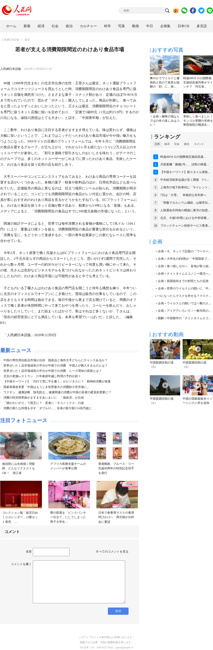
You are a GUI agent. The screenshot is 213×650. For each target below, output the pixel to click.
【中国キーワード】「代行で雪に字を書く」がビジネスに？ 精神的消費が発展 (57, 381)
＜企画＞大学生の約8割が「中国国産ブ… (182, 258)
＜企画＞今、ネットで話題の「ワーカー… (183, 251)
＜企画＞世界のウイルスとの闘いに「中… (183, 288)
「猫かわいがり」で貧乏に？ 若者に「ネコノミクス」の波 (43, 403)
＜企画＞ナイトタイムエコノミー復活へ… (183, 273)
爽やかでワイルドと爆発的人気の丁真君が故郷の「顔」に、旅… (165, 82)
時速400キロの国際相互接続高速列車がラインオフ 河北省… (198, 82)
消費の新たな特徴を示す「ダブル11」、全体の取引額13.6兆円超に (47, 408)
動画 (135, 26)
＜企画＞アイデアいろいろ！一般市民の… (183, 310)
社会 (55, 26)
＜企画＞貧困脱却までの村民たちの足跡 (182, 281)
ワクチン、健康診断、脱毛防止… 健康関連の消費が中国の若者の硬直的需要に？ (57, 392)
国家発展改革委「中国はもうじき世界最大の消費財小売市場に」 (46, 387)
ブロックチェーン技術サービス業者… (185, 225)
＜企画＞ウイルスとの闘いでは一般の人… (183, 303)
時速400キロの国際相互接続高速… (183, 156)
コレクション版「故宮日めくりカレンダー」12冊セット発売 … (20, 517)
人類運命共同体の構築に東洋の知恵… (185, 210)
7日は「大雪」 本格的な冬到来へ (183, 195)
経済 (41, 26)
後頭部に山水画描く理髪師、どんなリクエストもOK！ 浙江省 (18, 468)
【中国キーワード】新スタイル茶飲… (185, 172)
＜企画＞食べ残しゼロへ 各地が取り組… (183, 266)
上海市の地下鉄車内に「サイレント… (185, 187)
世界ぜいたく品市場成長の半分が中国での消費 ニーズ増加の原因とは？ (52, 370)
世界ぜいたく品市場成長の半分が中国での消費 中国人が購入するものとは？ (55, 365)
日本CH (183, 26)
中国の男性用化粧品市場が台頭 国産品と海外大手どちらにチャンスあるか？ (55, 360)
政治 (69, 26)
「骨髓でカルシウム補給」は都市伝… (185, 202)
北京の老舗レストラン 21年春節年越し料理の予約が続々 (42, 376)
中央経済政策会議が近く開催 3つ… (184, 179)
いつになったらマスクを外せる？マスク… (183, 296)
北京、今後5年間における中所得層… (184, 218)
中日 (149, 26)
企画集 (165, 26)
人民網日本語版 (10, 39)
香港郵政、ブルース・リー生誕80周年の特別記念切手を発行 (116, 468)
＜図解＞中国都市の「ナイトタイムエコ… (183, 318)
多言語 (202, 26)
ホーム (11, 26)
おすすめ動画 (168, 334)
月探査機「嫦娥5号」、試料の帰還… (184, 164)
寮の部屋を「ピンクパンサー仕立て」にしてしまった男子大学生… (68, 517)
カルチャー (88, 26)
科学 (107, 26)
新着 (27, 26)
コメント (199, 143)
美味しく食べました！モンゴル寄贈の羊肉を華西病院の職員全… (198, 120)
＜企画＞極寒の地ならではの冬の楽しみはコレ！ (165, 120)
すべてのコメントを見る (112, 551)
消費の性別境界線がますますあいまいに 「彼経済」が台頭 (43, 397)
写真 (121, 26)
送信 (118, 611)
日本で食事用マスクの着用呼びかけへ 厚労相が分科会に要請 (116, 517)
